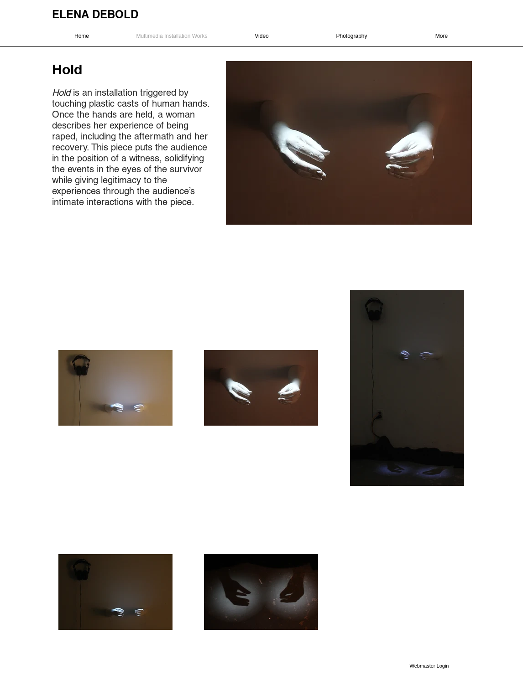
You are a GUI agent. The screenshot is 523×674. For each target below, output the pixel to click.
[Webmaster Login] (429, 665)
